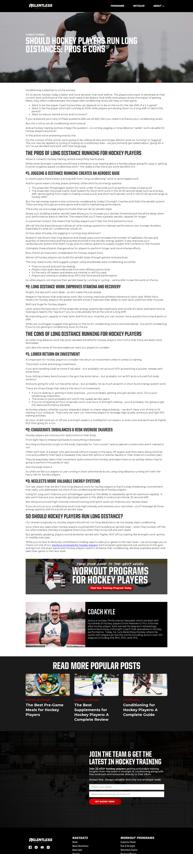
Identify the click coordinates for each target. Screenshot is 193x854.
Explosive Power (128, 842)
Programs (117, 6)
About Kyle (77, 850)
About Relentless (80, 846)
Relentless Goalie (129, 850)
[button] (158, 6)
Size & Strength (128, 846)
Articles (138, 6)
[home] (41, 6)
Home (75, 842)
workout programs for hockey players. (75, 545)
